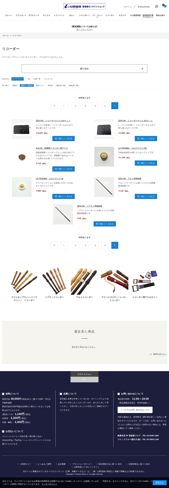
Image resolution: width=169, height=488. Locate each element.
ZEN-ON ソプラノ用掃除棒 (89, 206)
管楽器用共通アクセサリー (147, 16)
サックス (46, 15)
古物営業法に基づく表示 (139, 464)
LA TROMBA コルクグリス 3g (49, 178)
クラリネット (21, 15)
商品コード (40, 85)
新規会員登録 (144, 7)
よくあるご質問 (44, 464)
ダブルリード (33, 15)
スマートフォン (84, 374)
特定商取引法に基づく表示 (110, 464)
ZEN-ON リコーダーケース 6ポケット (53, 121)
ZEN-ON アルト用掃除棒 (129, 178)
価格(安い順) (61, 85)
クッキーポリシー (49, 484)
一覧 (28, 79)
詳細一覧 (37, 79)
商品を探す (160, 15)
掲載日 (15, 85)
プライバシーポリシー (82, 464)
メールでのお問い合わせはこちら (135, 410)
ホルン (72, 15)
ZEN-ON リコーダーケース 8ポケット (135, 121)
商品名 (50, 85)
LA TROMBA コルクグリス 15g (132, 148)
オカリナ (122, 15)
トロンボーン (84, 15)
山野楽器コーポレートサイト (86, 467)
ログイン (128, 7)
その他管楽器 (135, 15)
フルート (8, 15)
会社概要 (62, 464)
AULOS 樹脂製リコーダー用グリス (52, 148)
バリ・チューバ (97, 16)
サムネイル (48, 79)
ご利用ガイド (25, 464)
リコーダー (109, 15)
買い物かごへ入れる (63, 138)
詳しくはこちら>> (84, 29)
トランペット (59, 15)
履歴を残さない (160, 354)
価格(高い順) (73, 85)
